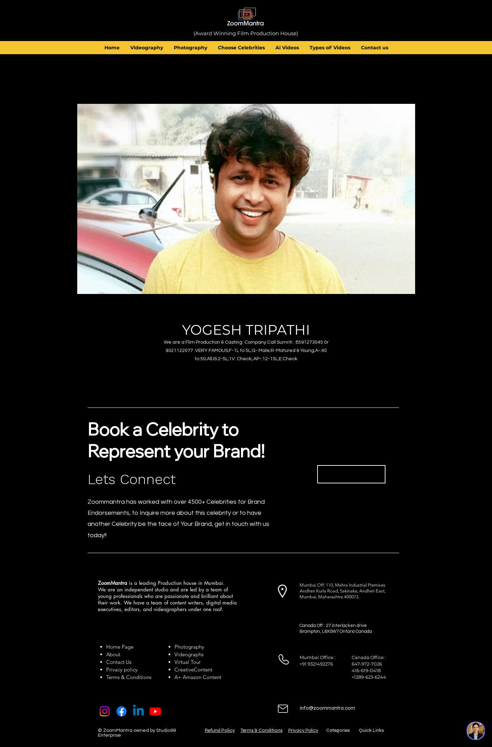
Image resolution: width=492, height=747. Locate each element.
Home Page (119, 646)
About (114, 654)
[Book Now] (351, 474)
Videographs (188, 654)
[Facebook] (121, 711)
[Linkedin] (138, 711)
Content (203, 669)
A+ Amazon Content (197, 677)
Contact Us (118, 662)
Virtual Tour (187, 662)
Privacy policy (122, 669)
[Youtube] (155, 711)
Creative (184, 669)
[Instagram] (104, 711)
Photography (189, 646)
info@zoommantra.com (327, 708)
